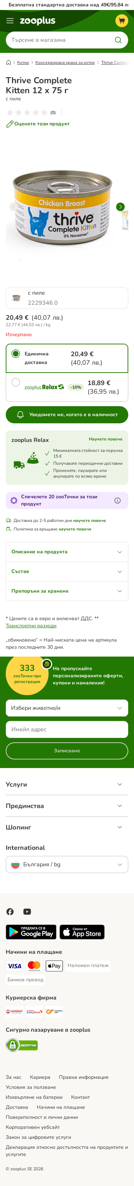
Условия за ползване (31, 1087)
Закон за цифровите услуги (38, 1137)
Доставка (17, 1107)
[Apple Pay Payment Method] (54, 967)
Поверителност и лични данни (42, 1117)
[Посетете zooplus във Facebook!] (10, 911)
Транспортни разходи (31, 625)
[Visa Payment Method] (14, 967)
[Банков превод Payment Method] (25, 979)
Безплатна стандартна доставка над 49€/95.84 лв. (70, 4)
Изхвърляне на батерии (34, 1097)
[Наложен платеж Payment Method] (88, 965)
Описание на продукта (67, 551)
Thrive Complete (117, 62)
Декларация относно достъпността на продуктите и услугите (67, 1151)
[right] (120, 207)
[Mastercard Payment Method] (34, 967)
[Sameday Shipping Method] (14, 1013)
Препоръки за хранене (67, 591)
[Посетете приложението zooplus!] (31, 938)
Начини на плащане (61, 1107)
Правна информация (84, 1077)
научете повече (89, 520)
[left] (13, 207)
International (25, 848)
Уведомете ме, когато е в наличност (67, 414)
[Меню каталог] (10, 21)
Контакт (80, 1097)
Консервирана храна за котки (65, 62)
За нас (13, 1077)
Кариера (40, 1077)
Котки (23, 62)
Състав (67, 571)
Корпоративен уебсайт (33, 1127)
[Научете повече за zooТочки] (117, 500)
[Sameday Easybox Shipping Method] (34, 1013)
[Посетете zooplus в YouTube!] (27, 911)
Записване (67, 750)
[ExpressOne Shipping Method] (54, 1013)
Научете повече (106, 439)
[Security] (22, 1046)
